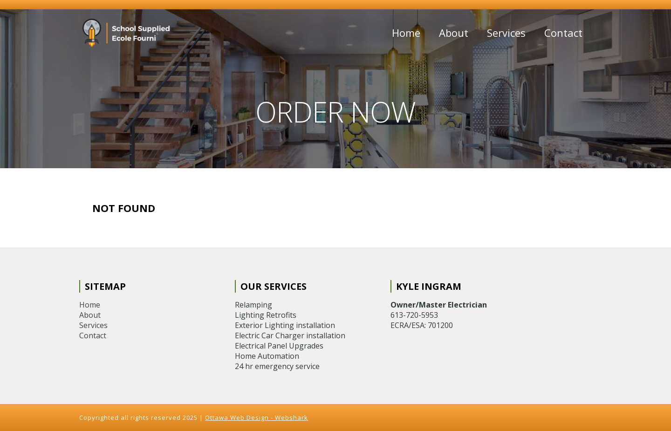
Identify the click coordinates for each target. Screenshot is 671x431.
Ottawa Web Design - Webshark (256, 417)
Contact (563, 33)
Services (506, 33)
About (453, 33)
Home (406, 33)
